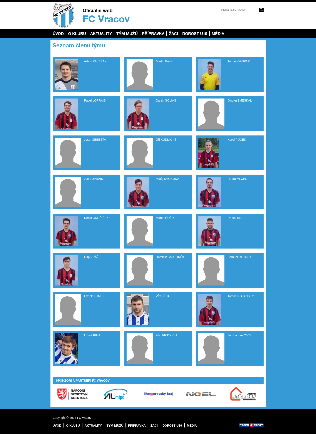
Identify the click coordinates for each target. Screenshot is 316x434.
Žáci (173, 33)
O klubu (77, 33)
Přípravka (153, 33)
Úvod (58, 33)
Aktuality (101, 33)
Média (218, 33)
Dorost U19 (194, 33)
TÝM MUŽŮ (127, 33)
